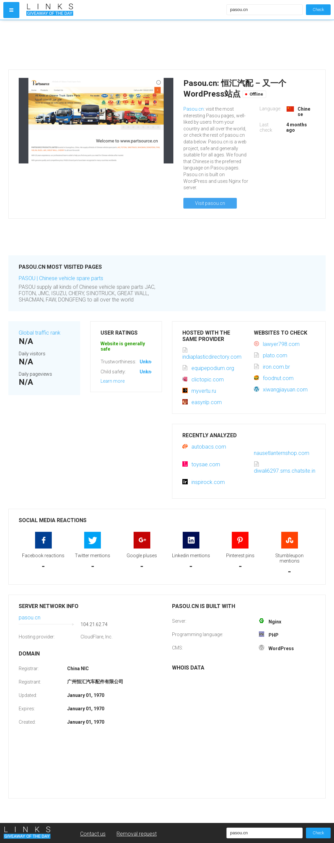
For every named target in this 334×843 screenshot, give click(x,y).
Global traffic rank (39, 333)
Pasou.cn (193, 109)
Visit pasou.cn (210, 203)
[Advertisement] (124, 45)
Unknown (150, 361)
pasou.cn (29, 617)
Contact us (93, 834)
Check (318, 9)
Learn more (113, 381)
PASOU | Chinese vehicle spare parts (61, 278)
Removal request (137, 834)
